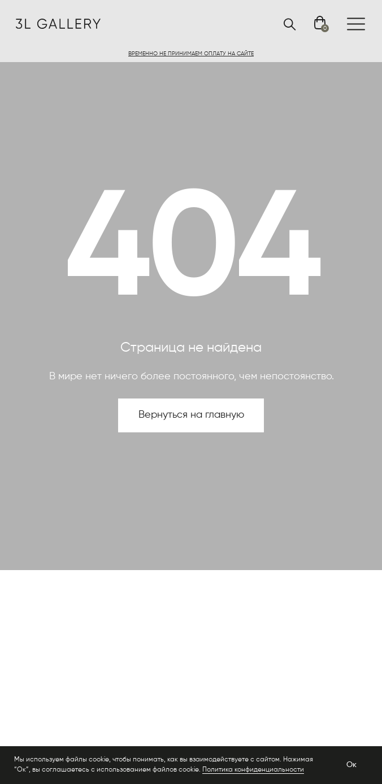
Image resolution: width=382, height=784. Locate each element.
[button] (191, 53)
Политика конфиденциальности (253, 770)
